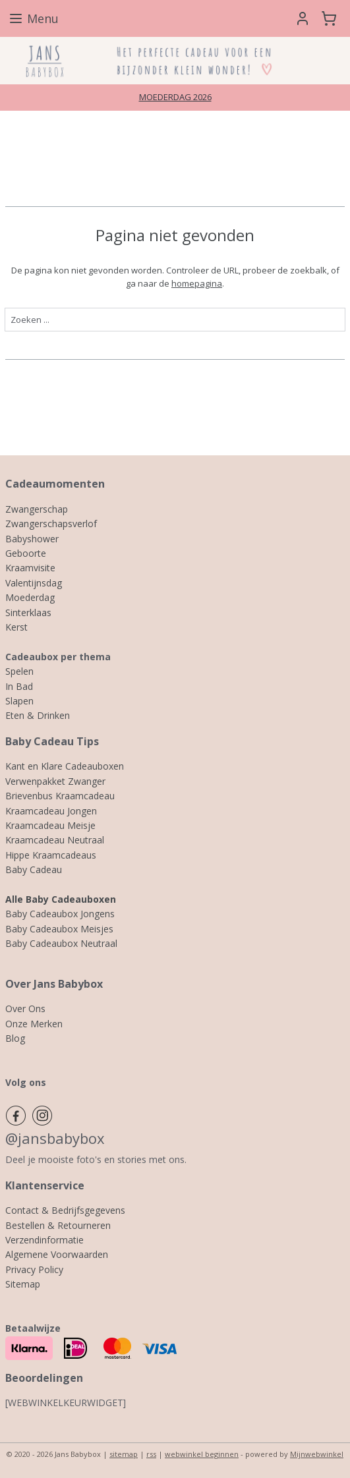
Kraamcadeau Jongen (51, 811)
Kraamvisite (30, 567)
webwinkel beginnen (202, 1454)
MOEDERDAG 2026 (175, 97)
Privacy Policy (34, 1269)
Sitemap (22, 1284)
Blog (15, 1038)
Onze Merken (34, 1023)
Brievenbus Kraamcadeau (60, 795)
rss (151, 1454)
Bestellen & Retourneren (58, 1225)
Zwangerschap (36, 509)
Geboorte (25, 553)
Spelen (19, 671)
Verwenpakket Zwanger (55, 781)
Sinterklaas (28, 612)
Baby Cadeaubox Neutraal (61, 943)
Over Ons (25, 1008)
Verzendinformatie (44, 1240)
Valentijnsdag (33, 583)
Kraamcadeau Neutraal (54, 840)
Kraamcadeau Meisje (50, 825)
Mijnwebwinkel (316, 1454)
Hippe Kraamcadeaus (50, 855)
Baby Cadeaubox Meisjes (59, 929)
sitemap (123, 1454)
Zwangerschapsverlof (51, 523)
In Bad (19, 686)
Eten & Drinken (37, 715)
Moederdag (30, 597)
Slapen (19, 701)
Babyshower (32, 538)
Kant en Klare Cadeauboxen (64, 766)
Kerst (16, 627)
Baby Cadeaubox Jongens (60, 913)
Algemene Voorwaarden (56, 1254)
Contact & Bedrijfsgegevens (65, 1210)
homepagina (196, 283)
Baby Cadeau (33, 869)
